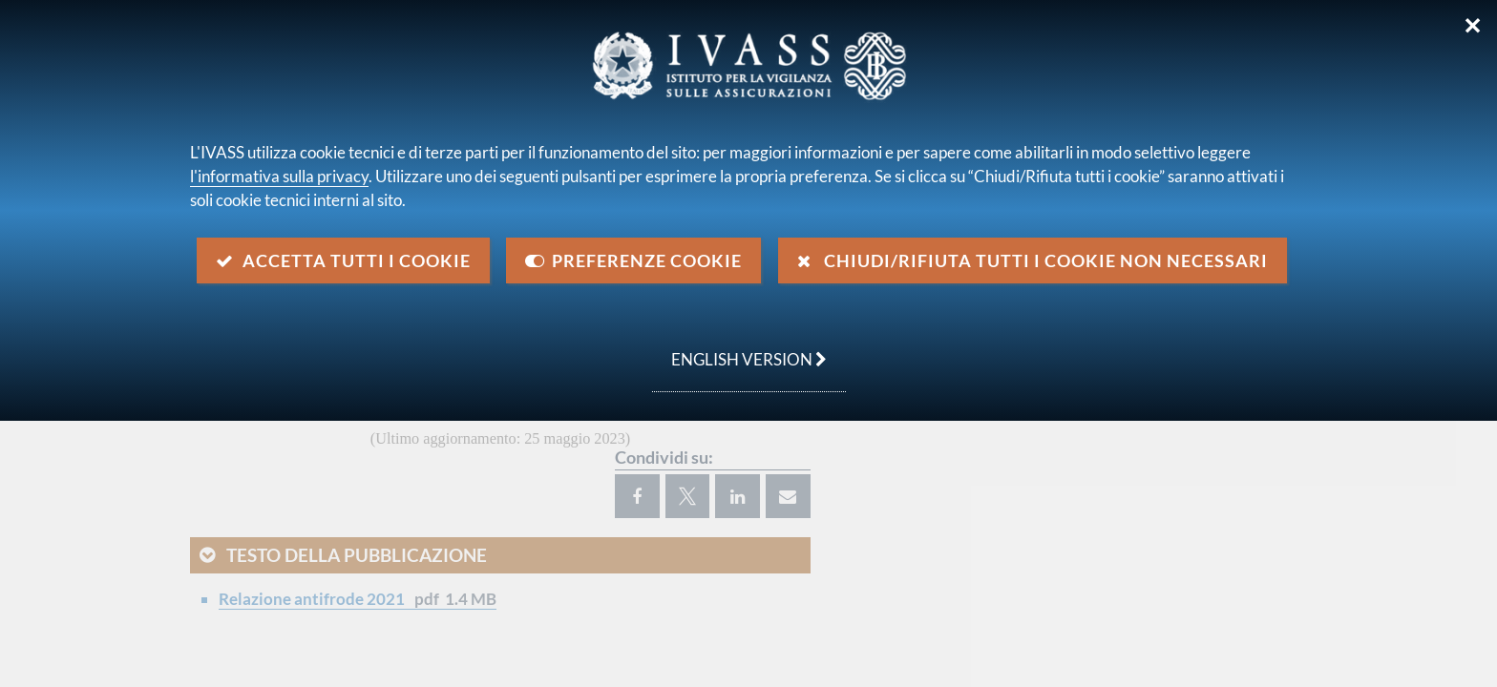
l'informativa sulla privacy (279, 176)
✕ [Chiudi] (1473, 25)
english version (739, 349)
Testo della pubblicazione (356, 555)
